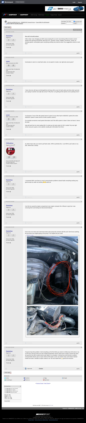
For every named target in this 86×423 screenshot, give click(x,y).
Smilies (5, 396)
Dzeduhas (9, 36)
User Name (63, 21)
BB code (6, 394)
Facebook (27, 378)
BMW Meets (41, 15)
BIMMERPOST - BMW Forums (74, 408)
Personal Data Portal (53, 419)
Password (63, 23)
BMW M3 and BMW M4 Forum (13, 22)
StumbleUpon (9, 380)
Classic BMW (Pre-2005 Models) (42, 22)
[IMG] (5, 397)
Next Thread (47, 383)
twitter (7, 378)
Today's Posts (53, 15)
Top (83, 408)
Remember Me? (78, 21)
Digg (46, 378)
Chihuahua (9, 143)
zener (8, 61)
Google (65, 378)
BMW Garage (34, 15)
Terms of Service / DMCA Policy (41, 419)
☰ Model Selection (20, 2)
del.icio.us (27, 380)
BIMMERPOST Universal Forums (28, 22)
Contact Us (65, 408)
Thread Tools (77, 29)
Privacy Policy (31, 419)
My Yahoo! (47, 380)
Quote (78, 53)
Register (80, 2)
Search (60, 15)
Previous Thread (39, 383)
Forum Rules (7, 400)
